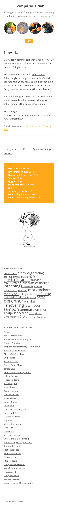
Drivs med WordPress (13, 501)
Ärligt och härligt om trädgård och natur (22, 346)
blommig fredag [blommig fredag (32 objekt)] (30, 273)
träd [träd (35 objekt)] (25, 312)
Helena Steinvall (11, 376)
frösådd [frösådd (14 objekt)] (36, 280)
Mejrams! (8, 420)
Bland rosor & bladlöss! (15, 350)
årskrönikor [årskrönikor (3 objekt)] (42, 317)
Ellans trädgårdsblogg (14, 354)
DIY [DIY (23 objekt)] (32, 276)
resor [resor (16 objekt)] (28, 305)
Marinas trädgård (12, 416)
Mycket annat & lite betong (16, 438)
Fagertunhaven (11, 361)
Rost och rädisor (11, 449)
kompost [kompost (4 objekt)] (38, 286)
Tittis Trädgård (10, 460)
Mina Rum (8, 427)
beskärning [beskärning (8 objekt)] (10, 273)
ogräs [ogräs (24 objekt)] (41, 297)
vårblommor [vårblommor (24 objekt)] (27, 316)
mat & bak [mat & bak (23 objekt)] (11, 294)
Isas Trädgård (10, 383)
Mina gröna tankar (12, 424)
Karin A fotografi (11, 390)
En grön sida (9, 357)
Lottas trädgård (11, 413)
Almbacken (9, 332)
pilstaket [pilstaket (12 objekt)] (29, 301)
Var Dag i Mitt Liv (11, 479)
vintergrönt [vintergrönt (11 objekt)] (10, 316)
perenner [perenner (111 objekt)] (13, 301)
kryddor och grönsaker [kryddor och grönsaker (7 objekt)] (15, 290)
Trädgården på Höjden (14, 464)
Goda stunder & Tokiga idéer (17, 372)
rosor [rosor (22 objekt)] (36, 305)
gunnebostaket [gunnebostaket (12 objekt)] (28, 283)
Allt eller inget (32, 126)
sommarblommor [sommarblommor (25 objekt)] (33, 309)
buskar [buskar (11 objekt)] (25, 276)
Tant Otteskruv (11, 457)
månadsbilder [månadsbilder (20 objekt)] (14, 297)
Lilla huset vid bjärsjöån (15, 409)
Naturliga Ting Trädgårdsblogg (18, 442)
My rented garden (12, 435)
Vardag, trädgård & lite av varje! (18, 483)
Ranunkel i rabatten (13, 446)
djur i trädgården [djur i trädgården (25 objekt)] (17, 279)
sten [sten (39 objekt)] (17, 312)
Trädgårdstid (10, 471)
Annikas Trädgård (12, 343)
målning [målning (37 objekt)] (44, 293)
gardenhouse (10, 368)
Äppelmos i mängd (43, 149)
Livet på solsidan (29, 6)
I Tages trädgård (11, 379)
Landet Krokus (10, 402)
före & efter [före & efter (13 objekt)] (11, 283)
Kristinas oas (10, 398)
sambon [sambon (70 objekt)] (11, 309)
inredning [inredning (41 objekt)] (12, 285)
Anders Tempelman (13, 335)
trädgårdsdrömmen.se (14, 468)
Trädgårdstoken (11, 475)
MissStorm (9, 431)
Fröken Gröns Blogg (13, 365)
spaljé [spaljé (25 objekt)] (8, 313)
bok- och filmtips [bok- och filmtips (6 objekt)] (12, 276)
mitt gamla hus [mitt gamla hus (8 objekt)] (28, 294)
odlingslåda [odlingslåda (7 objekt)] (30, 297)
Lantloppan (9, 405)
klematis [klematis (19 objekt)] (27, 286)
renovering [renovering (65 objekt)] (14, 305)
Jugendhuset (10, 387)
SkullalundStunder (12, 453)
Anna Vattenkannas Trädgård (18, 339)
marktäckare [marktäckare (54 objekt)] (39, 289)
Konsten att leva (11, 394)
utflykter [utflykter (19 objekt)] (35, 313)
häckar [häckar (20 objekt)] (44, 283)
